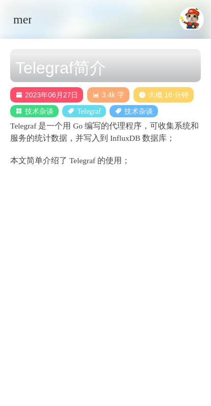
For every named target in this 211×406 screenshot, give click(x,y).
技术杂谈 (39, 111)
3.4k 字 (108, 95)
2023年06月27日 (46, 95)
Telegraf (88, 111)
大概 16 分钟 (164, 95)
